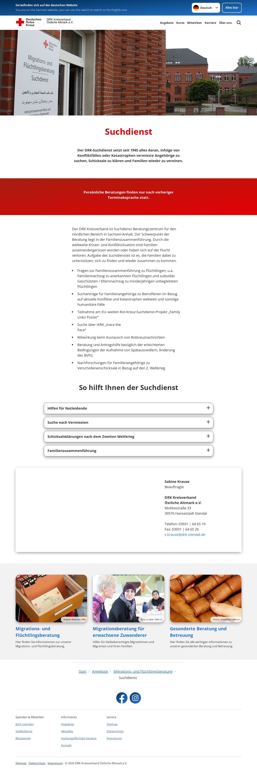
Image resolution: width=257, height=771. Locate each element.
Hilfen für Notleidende (67, 408)
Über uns (225, 23)
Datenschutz (115, 731)
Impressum (114, 738)
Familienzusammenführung (72, 450)
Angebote (166, 23)
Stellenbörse (24, 731)
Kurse (180, 23)
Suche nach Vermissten (68, 422)
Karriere (210, 23)
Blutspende (23, 738)
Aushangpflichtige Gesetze (78, 738)
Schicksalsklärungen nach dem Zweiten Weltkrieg (91, 436)
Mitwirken (194, 23)
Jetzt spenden (25, 724)
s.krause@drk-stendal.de (185, 534)
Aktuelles (67, 731)
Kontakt (66, 745)
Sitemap (112, 724)
